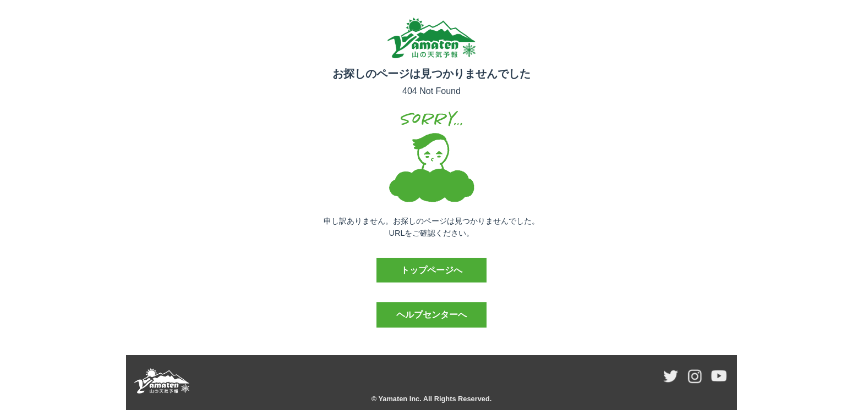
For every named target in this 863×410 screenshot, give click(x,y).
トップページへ (431, 270)
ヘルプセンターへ (431, 314)
